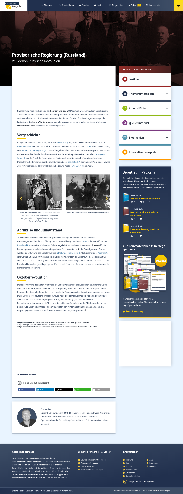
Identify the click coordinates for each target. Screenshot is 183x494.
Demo (136, 202)
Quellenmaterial (139, 123)
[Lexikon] (99, 5)
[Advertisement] (63, 89)
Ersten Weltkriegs (41, 122)
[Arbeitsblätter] (66, 5)
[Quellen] (84, 5)
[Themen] (47, 5)
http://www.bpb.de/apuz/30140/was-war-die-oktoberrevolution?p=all (42, 325)
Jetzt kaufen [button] (147, 202)
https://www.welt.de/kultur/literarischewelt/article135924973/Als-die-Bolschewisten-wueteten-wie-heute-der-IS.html (57, 327)
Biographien (136, 137)
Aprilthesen (94, 245)
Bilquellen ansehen (28, 374)
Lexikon (134, 79)
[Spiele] (134, 5)
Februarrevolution (59, 111)
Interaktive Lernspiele (142, 152)
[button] (21, 198)
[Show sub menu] (53, 5)
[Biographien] (116, 5)
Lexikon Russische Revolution (139, 69)
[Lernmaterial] (153, 5)
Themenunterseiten (141, 94)
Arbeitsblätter (137, 108)
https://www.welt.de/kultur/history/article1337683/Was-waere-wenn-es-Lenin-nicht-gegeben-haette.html (53, 323)
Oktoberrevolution (26, 126)
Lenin (77, 249)
